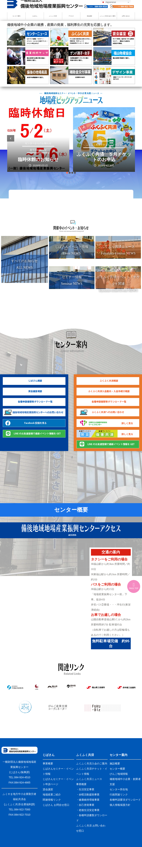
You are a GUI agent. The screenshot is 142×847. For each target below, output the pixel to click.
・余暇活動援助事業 (87, 794)
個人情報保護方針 (120, 804)
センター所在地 (119, 789)
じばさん (34, 16)
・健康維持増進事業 (87, 799)
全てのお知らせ (38, 150)
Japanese (109, 2)
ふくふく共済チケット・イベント (104, 144)
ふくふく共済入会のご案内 (107, 16)
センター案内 (16, 16)
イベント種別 (104, 138)
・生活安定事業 (85, 789)
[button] (67, 173)
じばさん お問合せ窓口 (56, 804)
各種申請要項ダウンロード (125, 799)
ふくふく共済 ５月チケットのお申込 (104, 157)
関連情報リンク (52, 799)
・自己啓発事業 (85, 804)
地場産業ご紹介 (52, 794)
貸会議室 (89, 16)
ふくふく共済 (53, 16)
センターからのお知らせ (38, 143)
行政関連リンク (119, 794)
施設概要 (115, 763)
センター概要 (71, 510)
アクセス (71, 16)
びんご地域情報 (119, 773)
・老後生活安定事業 (87, 810)
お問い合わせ (126, 16)
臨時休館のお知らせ (38, 159)
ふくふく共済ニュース (89, 779)
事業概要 (48, 763)
